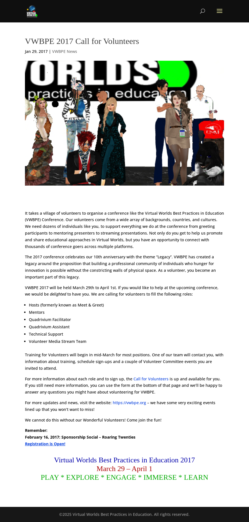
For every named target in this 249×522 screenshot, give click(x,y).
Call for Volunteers (151, 378)
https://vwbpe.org (129, 402)
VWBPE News (64, 51)
